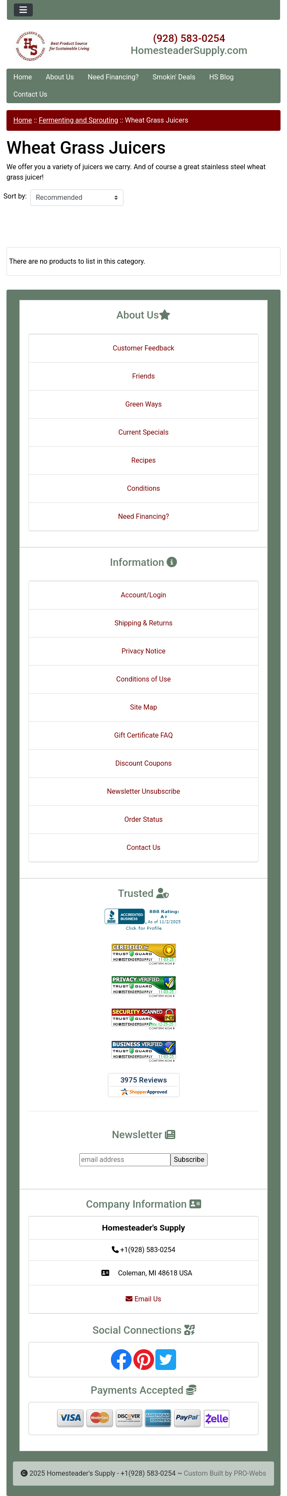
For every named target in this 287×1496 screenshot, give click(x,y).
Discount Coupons (143, 763)
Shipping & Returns (143, 623)
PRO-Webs (250, 1473)
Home (22, 77)
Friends (143, 376)
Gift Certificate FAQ (143, 735)
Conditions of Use (143, 679)
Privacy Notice (143, 651)
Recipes (143, 460)
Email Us (143, 1299)
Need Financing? (113, 77)
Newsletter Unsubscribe (143, 791)
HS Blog (221, 77)
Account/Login (143, 595)
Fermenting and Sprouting (78, 120)
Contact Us (30, 94)
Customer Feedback (143, 348)
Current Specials (143, 432)
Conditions (143, 488)
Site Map (143, 707)
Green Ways (143, 404)
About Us (60, 77)
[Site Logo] (52, 46)
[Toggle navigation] (23, 9)
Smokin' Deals (173, 77)
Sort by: (15, 196)
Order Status (143, 819)
